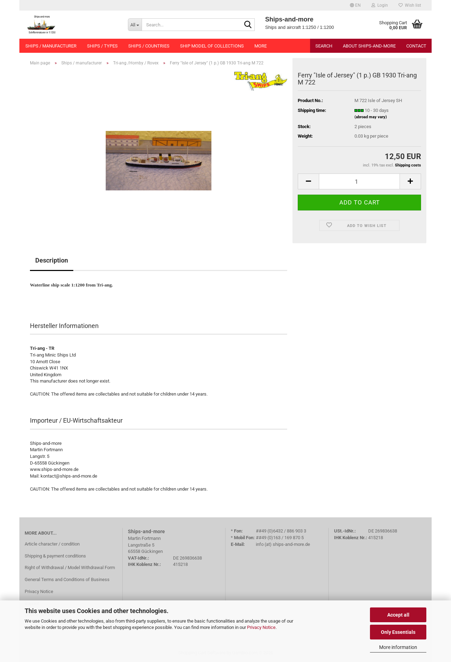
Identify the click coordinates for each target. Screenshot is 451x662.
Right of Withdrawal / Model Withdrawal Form (70, 567)
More (260, 46)
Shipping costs (408, 165)
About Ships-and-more (369, 46)
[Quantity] (359, 181)
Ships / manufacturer (50, 46)
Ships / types (102, 46)
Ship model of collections (212, 46)
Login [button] (379, 5)
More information (398, 647)
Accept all (398, 615)
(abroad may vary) (370, 117)
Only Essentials (398, 632)
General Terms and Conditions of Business (67, 579)
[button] (355, 5)
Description (51, 260)
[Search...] (135, 24)
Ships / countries (148, 46)
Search (323, 46)
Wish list (410, 5)
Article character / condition (52, 544)
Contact (416, 46)
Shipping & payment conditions (55, 556)
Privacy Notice (261, 627)
